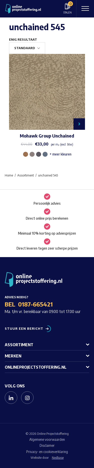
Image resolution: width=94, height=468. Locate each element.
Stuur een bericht (24, 328)
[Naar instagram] (27, 397)
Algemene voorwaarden (47, 439)
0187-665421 (35, 304)
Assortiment (19, 344)
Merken (13, 355)
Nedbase (58, 458)
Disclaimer (47, 445)
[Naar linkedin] (11, 397)
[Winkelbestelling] (27, 48)
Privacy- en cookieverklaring (47, 452)
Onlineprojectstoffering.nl (35, 367)
